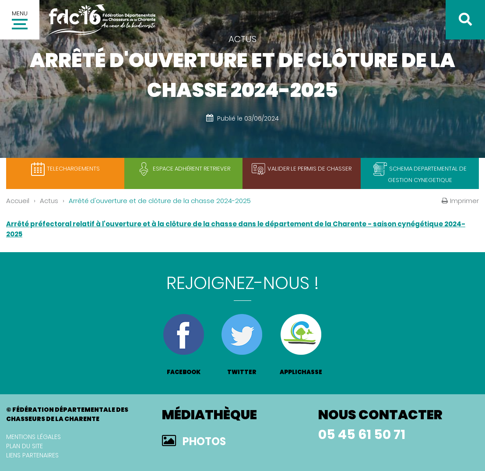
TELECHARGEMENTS (73, 168)
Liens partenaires (32, 455)
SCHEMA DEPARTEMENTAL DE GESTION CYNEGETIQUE (427, 174)
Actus (49, 200)
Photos (204, 441)
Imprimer (464, 200)
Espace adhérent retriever (191, 168)
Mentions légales (33, 436)
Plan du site (24, 446)
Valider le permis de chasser (309, 168)
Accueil (17, 200)
